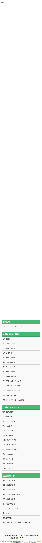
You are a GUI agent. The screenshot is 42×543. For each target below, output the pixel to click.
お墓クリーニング (8, 431)
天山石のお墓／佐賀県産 (11, 386)
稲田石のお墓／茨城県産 (11, 390)
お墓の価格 (6, 339)
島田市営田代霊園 (8, 499)
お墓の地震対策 (7, 463)
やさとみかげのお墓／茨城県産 (13, 400)
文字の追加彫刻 (7, 412)
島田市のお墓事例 (8, 371)
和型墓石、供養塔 (8, 348)
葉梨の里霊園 (7, 518)
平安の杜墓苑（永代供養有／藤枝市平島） (17, 522)
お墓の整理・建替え (9, 440)
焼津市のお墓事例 (8, 367)
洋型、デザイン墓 (8, 343)
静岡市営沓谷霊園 (8, 490)
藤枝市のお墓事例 (8, 357)
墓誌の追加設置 (7, 454)
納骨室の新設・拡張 (9, 449)
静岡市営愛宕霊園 (8, 485)
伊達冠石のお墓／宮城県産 (11, 381)
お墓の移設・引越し (9, 445)
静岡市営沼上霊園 (8, 480)
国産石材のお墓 (7, 353)
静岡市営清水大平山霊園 (11, 494)
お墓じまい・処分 (8, 468)
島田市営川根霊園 (8, 504)
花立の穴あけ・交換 (9, 426)
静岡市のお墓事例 (8, 362)
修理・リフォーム (8, 421)
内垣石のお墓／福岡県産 (11, 395)
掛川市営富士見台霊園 (10, 508)
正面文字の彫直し (8, 435)
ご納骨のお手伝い (8, 417)
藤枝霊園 (5, 513)
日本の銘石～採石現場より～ (12, 326)
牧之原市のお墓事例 (9, 376)
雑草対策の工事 (7, 459)
